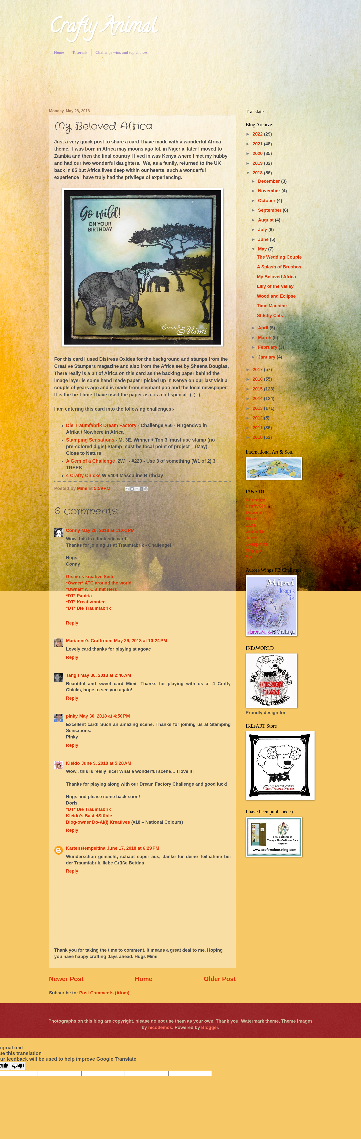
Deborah (255, 512)
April (264, 327)
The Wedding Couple (279, 257)
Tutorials (79, 52)
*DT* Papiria (79, 595)
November (269, 190)
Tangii (72, 675)
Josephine (257, 544)
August (266, 219)
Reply (72, 622)
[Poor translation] (18, 1066)
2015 (258, 388)
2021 (258, 143)
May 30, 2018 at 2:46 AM (105, 675)
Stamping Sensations (90, 440)
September (270, 210)
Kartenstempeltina (85, 848)
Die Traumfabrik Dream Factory (101, 425)
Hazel (252, 518)
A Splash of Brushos (279, 266)
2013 (258, 408)
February (268, 347)
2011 (258, 427)
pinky (72, 716)
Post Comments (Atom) (104, 992)
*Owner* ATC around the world (99, 582)
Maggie (253, 550)
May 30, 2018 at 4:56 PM (104, 716)
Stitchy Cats (270, 315)
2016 (258, 379)
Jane (251, 525)
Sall (250, 556)
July (263, 229)
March (265, 337)
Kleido (73, 763)
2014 (258, 398)
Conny (73, 530)
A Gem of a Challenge (90, 461)
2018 (258, 172)
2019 (258, 163)
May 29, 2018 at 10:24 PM (140, 640)
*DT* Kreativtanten (86, 601)
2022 (258, 134)
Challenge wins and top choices (121, 52)
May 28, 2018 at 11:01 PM (108, 530)
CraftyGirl (256, 506)
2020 (258, 153)
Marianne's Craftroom (89, 640)
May (263, 248)
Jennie (253, 537)
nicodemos (160, 1027)
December (269, 181)
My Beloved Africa (276, 276)
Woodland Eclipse (276, 296)
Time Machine (272, 305)
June (264, 239)
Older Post (220, 978)
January (267, 357)
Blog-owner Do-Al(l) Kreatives (98, 822)
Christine (255, 499)
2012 (258, 417)
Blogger (209, 1027)
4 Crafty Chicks (83, 475)
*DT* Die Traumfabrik (88, 608)
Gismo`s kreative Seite (90, 576)
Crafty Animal (102, 28)
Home (59, 52)
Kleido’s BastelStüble (89, 815)
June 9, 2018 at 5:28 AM (106, 763)
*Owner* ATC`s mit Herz (91, 589)
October (267, 200)
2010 (258, 437)
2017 (258, 369)
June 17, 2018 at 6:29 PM (133, 848)
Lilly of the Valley (275, 286)
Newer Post (66, 978)
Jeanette (255, 531)
